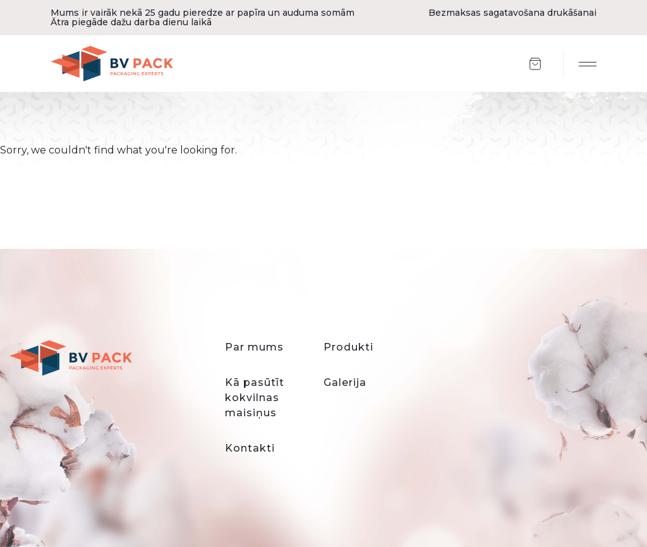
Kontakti (250, 448)
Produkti (348, 347)
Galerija (345, 382)
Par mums (254, 347)
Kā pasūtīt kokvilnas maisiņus (254, 397)
